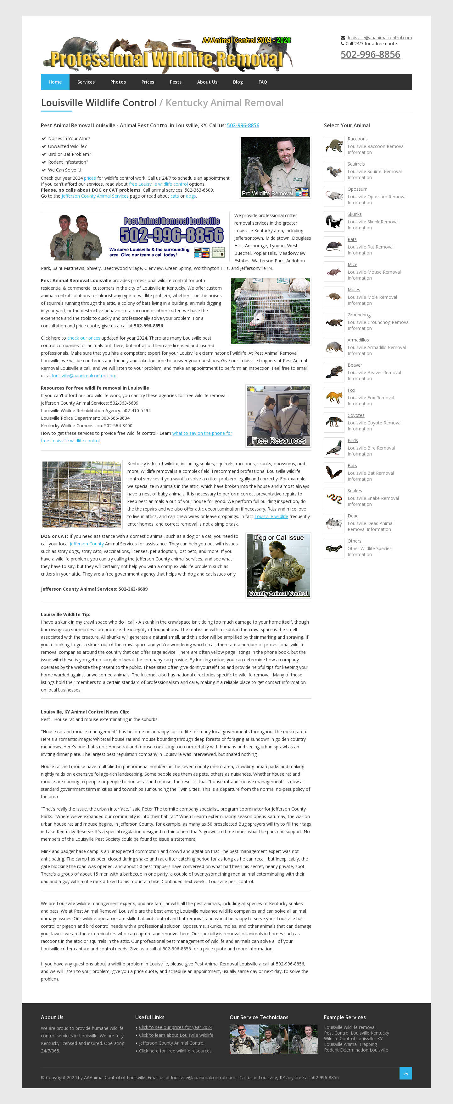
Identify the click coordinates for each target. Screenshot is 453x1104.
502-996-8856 (370, 54)
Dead (353, 516)
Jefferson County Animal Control (171, 1043)
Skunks (355, 214)
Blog (238, 82)
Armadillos (358, 340)
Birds (353, 440)
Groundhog (359, 315)
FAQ (263, 82)
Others (354, 541)
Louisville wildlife (271, 516)
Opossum (357, 189)
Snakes (355, 491)
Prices (148, 82)
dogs (191, 196)
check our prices (83, 338)
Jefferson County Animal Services (95, 196)
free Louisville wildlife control (158, 184)
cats (175, 196)
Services (86, 82)
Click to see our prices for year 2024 (175, 1027)
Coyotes (356, 415)
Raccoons (358, 139)
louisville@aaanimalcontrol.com (380, 38)
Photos (118, 82)
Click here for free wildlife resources (175, 1051)
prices (90, 178)
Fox (351, 390)
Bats (352, 465)
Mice (352, 264)
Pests (176, 82)
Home (55, 82)
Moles (354, 289)
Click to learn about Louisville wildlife (176, 1035)
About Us (207, 82)
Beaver (355, 365)
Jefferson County (87, 544)
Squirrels (356, 164)
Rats (352, 239)
